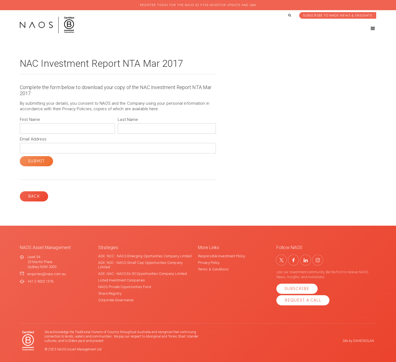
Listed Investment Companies (121, 280)
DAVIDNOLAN (363, 341)
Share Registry (110, 293)
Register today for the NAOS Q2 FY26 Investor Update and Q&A (198, 5)
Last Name (128, 119)
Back (34, 196)
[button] (368, 28)
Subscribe (297, 288)
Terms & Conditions (213, 269)
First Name (30, 119)
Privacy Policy (208, 263)
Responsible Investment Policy (221, 256)
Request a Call (303, 300)
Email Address (33, 139)
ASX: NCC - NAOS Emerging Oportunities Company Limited (144, 256)
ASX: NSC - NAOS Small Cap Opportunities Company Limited (140, 265)
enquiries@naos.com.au (47, 274)
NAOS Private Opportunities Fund (124, 287)
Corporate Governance (115, 300)
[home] (47, 25)
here (153, 108)
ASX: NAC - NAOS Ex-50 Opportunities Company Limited (142, 274)
